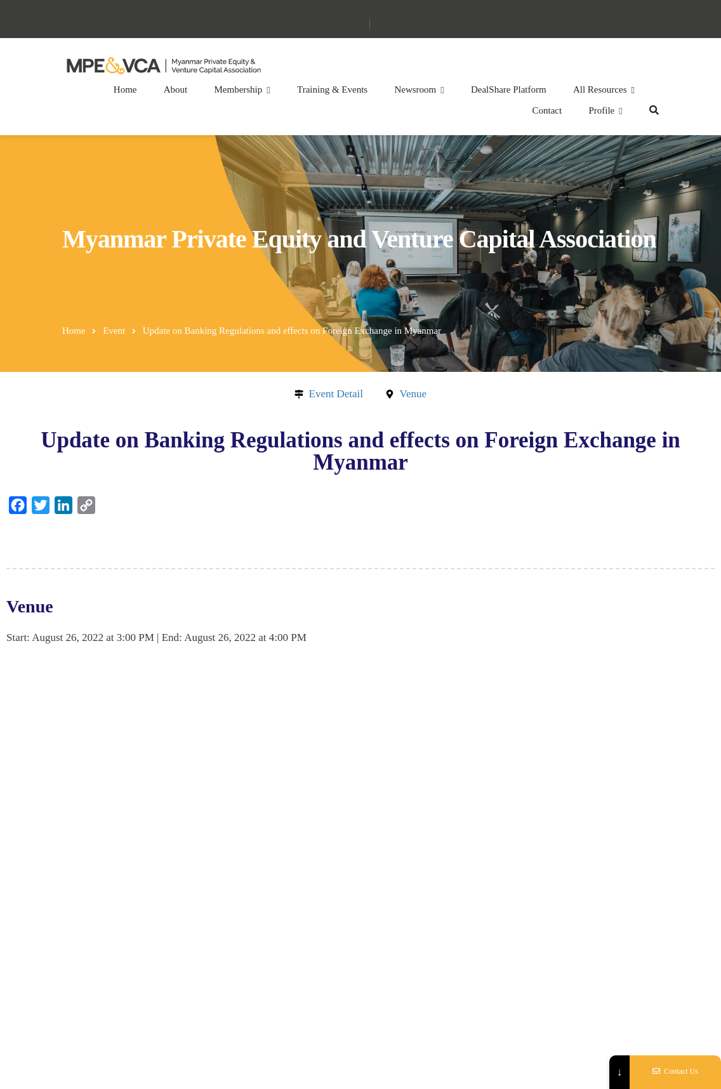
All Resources (600, 89)
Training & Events (332, 89)
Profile (601, 110)
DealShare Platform (508, 89)
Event (114, 331)
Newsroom (415, 89)
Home (125, 89)
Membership (238, 89)
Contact (547, 110)
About (176, 89)
